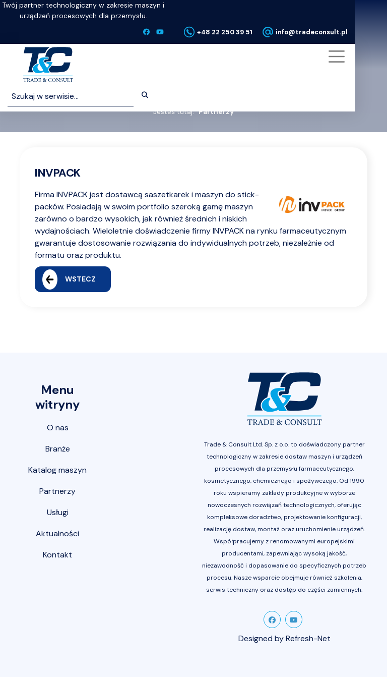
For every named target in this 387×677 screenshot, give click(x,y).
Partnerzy (57, 491)
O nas (58, 427)
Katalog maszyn (57, 470)
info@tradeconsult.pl (312, 32)
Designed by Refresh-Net (284, 638)
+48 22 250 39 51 (224, 32)
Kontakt (57, 554)
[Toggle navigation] (335, 56)
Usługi (58, 512)
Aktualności (57, 533)
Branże (57, 448)
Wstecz (69, 279)
